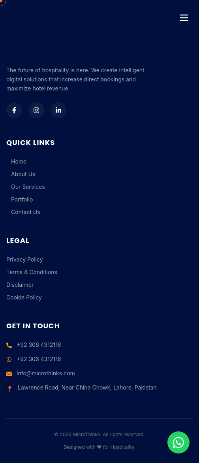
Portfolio (19, 199)
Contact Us (23, 212)
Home (16, 161)
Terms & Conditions (31, 272)
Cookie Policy (24, 297)
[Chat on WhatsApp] (178, 442)
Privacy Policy (24, 259)
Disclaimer (20, 284)
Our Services (25, 186)
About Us (20, 174)
